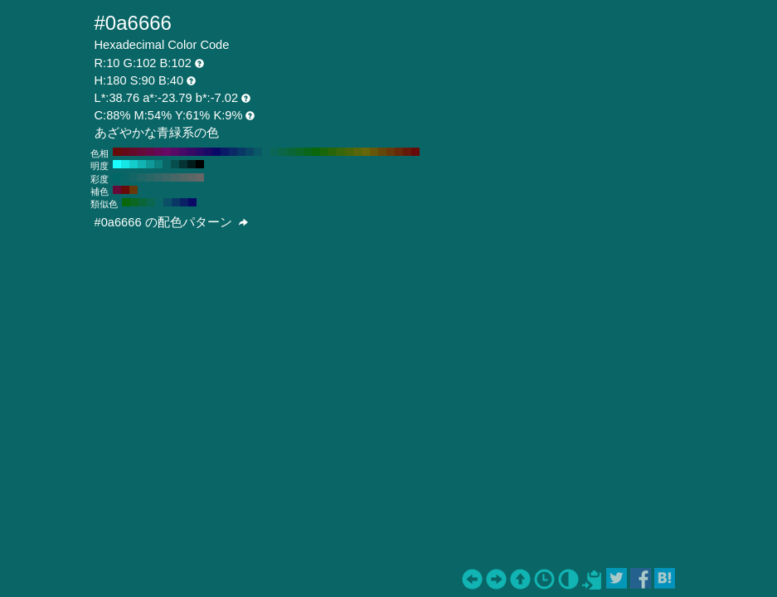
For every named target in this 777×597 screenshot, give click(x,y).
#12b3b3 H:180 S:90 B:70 (142, 164)
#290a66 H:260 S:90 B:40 (200, 152)
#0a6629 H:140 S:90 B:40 (299, 152)
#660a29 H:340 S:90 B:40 (133, 152)
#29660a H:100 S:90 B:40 (332, 152)
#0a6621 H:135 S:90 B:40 (134, 202)
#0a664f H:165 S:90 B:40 (151, 202)
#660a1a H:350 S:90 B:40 (125, 152)
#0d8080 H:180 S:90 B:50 (158, 164)
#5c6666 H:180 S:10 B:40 (191, 177)
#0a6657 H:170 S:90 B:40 (274, 152)
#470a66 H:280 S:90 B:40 (183, 152)
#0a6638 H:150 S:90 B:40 (291, 152)
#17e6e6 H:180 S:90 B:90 (125, 164)
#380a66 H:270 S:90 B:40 (191, 152)
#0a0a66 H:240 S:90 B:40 (216, 152)
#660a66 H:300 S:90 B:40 (167, 152)
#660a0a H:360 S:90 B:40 (117, 152)
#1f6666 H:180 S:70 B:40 (142, 177)
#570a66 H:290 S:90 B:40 (175, 152)
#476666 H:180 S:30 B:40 (175, 177)
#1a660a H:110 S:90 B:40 (324, 152)
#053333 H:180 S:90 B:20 (183, 164)
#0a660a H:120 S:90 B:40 (316, 152)
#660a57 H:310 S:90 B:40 (158, 152)
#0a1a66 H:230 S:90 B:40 (225, 152)
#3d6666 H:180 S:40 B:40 (167, 177)
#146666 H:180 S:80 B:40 (133, 177)
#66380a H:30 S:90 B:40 (390, 152)
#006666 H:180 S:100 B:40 (117, 177)
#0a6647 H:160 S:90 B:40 (283, 152)
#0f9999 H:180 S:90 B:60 (150, 164)
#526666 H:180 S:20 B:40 (183, 177)
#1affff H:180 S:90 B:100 (117, 164)
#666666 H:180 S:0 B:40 (200, 177)
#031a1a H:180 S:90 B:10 (191, 164)
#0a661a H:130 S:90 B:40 (308, 152)
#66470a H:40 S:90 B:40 (382, 152)
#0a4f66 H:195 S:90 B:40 (167, 202)
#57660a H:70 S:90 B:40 (357, 152)
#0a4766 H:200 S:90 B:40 (249, 152)
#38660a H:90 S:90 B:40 (341, 152)
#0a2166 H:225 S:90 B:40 (184, 202)
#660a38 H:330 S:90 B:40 (142, 152)
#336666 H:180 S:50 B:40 (158, 177)
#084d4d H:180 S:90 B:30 (175, 164)
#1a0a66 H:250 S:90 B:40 (208, 152)
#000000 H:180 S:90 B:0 (200, 164)
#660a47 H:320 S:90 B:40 (150, 152)
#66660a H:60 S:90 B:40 (366, 152)
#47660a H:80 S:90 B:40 (349, 152)
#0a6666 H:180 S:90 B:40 (266, 152)
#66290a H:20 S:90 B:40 (399, 152)
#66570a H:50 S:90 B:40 (374, 152)
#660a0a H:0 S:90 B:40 (415, 152)
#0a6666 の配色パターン (171, 222)
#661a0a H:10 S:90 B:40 (407, 152)
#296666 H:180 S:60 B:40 (150, 177)
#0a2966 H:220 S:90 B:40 (233, 152)
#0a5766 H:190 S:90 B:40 (258, 152)
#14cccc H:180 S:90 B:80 (133, 164)
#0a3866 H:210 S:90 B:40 (241, 152)
